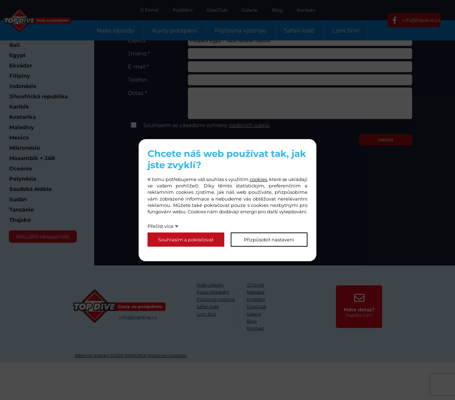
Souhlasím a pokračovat (186, 239)
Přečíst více (160, 226)
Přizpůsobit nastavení (269, 239)
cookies (258, 179)
